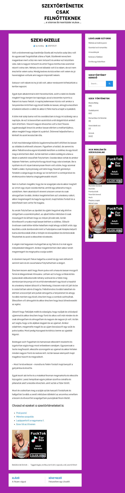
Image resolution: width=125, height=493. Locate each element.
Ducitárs (92, 192)
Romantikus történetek (97, 121)
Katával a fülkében (96, 60)
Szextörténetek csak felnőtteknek (62, 13)
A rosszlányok (94, 55)
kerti (50, 468)
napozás (59, 468)
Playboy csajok (94, 203)
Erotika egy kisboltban (97, 65)
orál (64, 468)
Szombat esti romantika (98, 51)
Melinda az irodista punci (98, 46)
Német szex (93, 206)
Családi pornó (94, 114)
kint (54, 468)
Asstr (91, 200)
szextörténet (72, 468)
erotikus (45, 468)
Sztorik (24, 468)
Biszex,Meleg (93, 106)
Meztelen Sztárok (95, 189)
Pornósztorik (93, 195)
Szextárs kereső (95, 198)
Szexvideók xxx (94, 129)
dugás (38, 468)
